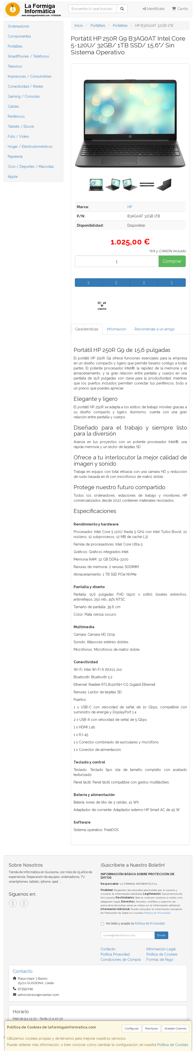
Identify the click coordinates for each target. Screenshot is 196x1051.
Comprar (172, 261)
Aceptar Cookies (175, 1028)
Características (86, 329)
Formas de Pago (159, 960)
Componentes (19, 36)
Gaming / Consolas (24, 96)
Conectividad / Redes (25, 86)
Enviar (161, 935)
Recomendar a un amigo (155, 329)
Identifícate (153, 9)
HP (129, 207)
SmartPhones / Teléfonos (28, 56)
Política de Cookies (172, 1045)
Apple (13, 177)
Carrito (180, 9)
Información (116, 329)
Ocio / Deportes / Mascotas (31, 167)
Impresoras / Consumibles (30, 76)
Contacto (108, 949)
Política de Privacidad (157, 912)
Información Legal (161, 949)
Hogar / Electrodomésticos (30, 147)
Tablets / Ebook (21, 126)
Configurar (132, 1028)
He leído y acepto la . (135, 923)
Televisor (15, 66)
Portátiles (15, 46)
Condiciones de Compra (121, 960)
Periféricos (16, 116)
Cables (13, 106)
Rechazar (151, 1028)
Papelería (15, 157)
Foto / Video (18, 137)
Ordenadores (18, 26)
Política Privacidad (115, 954)
